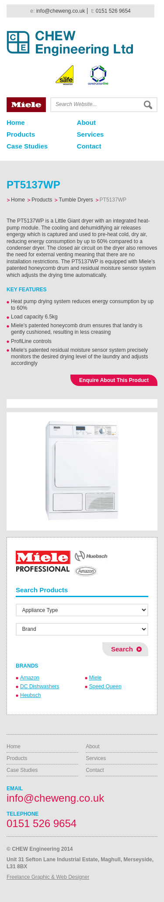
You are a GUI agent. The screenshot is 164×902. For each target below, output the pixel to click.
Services (90, 134)
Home (16, 122)
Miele (95, 678)
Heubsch (30, 695)
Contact (89, 146)
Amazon (29, 678)
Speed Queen (105, 686)
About (86, 122)
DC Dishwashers (39, 686)
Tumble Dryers (76, 200)
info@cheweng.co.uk (60, 11)
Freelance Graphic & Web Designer (48, 877)
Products (21, 134)
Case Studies (27, 146)
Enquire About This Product (114, 380)
